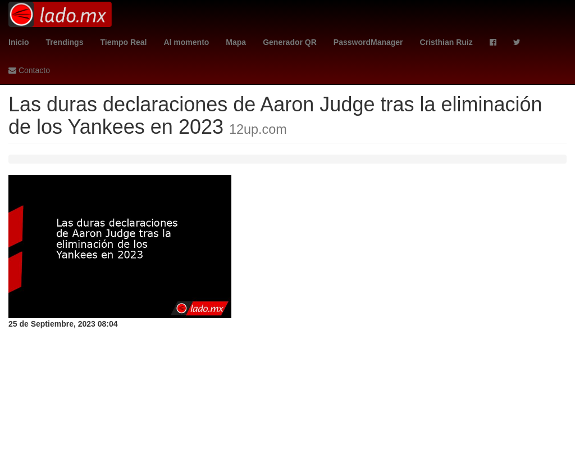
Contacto (29, 70)
